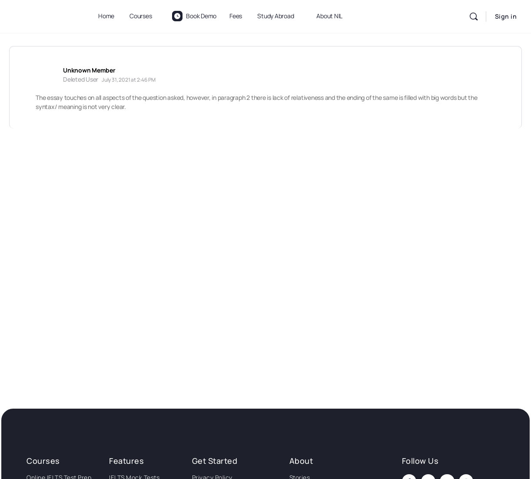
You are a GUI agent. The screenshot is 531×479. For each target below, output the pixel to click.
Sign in (506, 16)
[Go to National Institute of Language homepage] (44, 15)
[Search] (473, 16)
